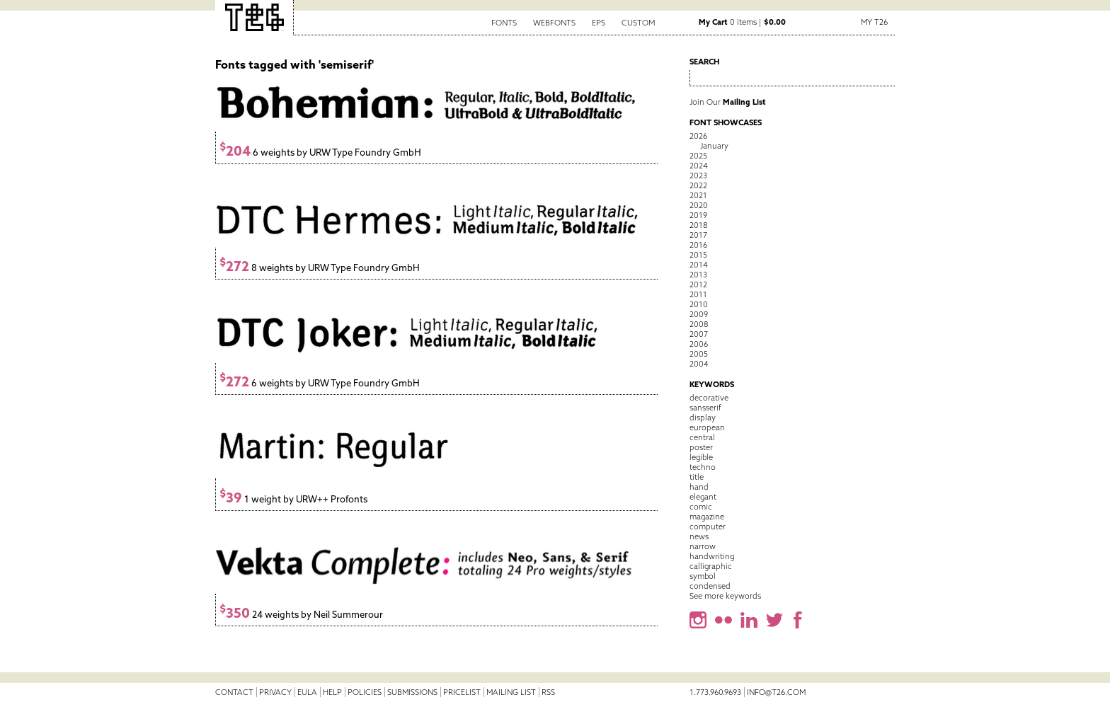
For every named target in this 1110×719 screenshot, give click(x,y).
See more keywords (725, 596)
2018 (698, 225)
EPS (598, 23)
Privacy (275, 692)
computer (708, 526)
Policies (365, 692)
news (699, 536)
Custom (638, 23)
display (703, 417)
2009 (699, 314)
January (714, 146)
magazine (707, 517)
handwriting (712, 556)
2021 (698, 195)
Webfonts (554, 23)
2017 (698, 235)
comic (701, 507)
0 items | (742, 22)
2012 (698, 284)
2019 (698, 215)
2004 (699, 364)
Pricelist (462, 692)
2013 (698, 275)
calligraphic (711, 566)
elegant (703, 497)
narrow (703, 546)
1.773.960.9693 (715, 692)
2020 (699, 205)
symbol (703, 576)
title (697, 477)
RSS (548, 692)
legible (701, 457)
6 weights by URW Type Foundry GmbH (320, 152)
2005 (699, 354)
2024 (699, 166)
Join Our (728, 102)
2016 (698, 245)
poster (701, 447)
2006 (699, 344)
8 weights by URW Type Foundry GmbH (319, 268)
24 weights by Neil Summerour (301, 615)
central (702, 437)
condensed (710, 586)
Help (332, 692)
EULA (307, 692)
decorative (709, 398)
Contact (234, 692)
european (707, 427)
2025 (698, 156)
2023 (698, 175)
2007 (699, 334)
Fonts (504, 23)
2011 (698, 294)
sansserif (705, 408)
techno (703, 467)
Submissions (412, 692)
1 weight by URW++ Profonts (293, 499)
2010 (699, 304)
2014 (699, 265)
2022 (698, 185)
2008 (699, 324)
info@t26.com (776, 692)
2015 (698, 255)
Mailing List (511, 692)
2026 (698, 136)
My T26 (874, 22)
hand (699, 487)
